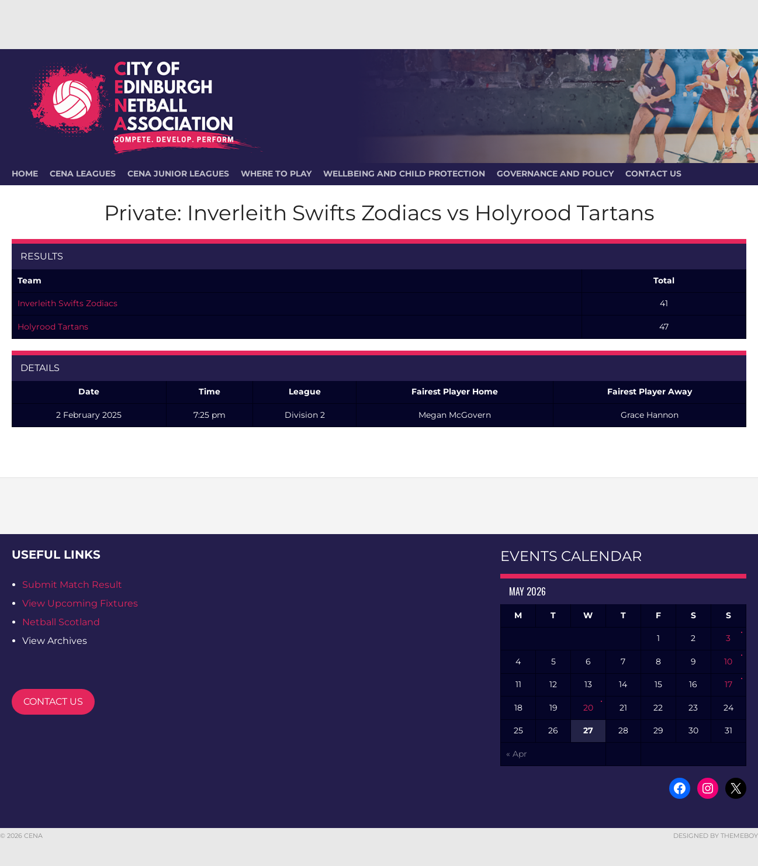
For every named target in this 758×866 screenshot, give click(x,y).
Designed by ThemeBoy (715, 836)
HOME (25, 173)
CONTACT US (53, 701)
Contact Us (653, 173)
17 (728, 684)
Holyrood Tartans (53, 326)
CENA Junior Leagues (178, 173)
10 (728, 661)
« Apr (516, 754)
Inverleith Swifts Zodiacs (67, 303)
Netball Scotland (61, 622)
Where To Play (276, 173)
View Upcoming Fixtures (80, 603)
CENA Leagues (83, 173)
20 (588, 707)
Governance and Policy (555, 173)
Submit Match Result (72, 584)
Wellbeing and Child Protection (404, 173)
